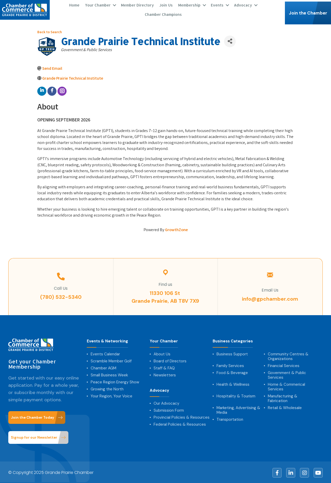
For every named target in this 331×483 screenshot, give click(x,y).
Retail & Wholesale (285, 407)
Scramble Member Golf (111, 360)
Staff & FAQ (164, 367)
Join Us (166, 4)
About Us (162, 353)
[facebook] (51, 90)
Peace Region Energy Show (115, 381)
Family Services (230, 365)
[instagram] (62, 90)
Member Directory (137, 4)
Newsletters (165, 374)
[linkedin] (41, 90)
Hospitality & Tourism (236, 395)
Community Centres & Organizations (288, 355)
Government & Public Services (287, 374)
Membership (189, 4)
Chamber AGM (103, 367)
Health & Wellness (233, 383)
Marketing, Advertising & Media (238, 409)
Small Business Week (109, 374)
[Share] (230, 40)
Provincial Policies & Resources (182, 416)
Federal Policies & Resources (180, 423)
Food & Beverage (232, 372)
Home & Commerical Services (286, 386)
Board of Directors (170, 360)
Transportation (230, 418)
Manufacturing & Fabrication (282, 397)
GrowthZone (176, 229)
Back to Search (49, 31)
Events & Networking (107, 340)
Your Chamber (98, 4)
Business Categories (233, 340)
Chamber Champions (163, 14)
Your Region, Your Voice (111, 395)
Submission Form (169, 409)
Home (74, 4)
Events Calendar (105, 353)
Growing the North (107, 388)
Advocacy (243, 4)
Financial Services (283, 365)
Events (217, 4)
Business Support (232, 353)
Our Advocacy (166, 402)
